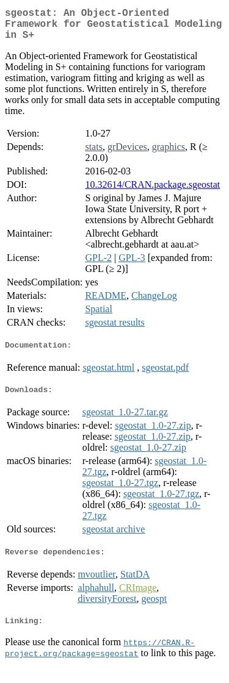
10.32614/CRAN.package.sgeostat (152, 192)
